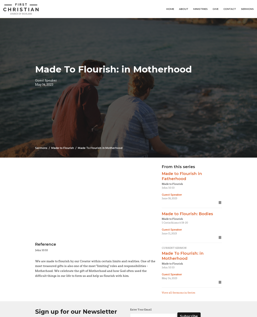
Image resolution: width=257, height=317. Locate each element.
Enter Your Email (141, 309)
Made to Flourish (62, 148)
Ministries (200, 8)
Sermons (247, 8)
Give (215, 8)
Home (170, 8)
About (183, 8)
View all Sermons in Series (178, 292)
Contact (229, 8)
